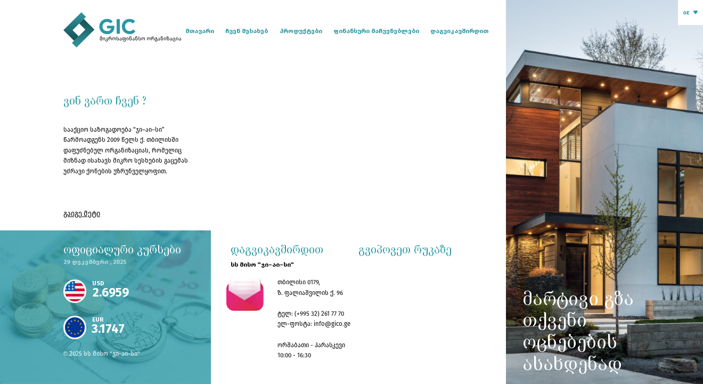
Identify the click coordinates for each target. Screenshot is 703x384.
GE (686, 13)
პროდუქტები (301, 31)
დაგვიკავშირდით (459, 31)
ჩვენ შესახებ (246, 31)
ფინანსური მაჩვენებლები (376, 31)
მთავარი (199, 31)
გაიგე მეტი (81, 214)
